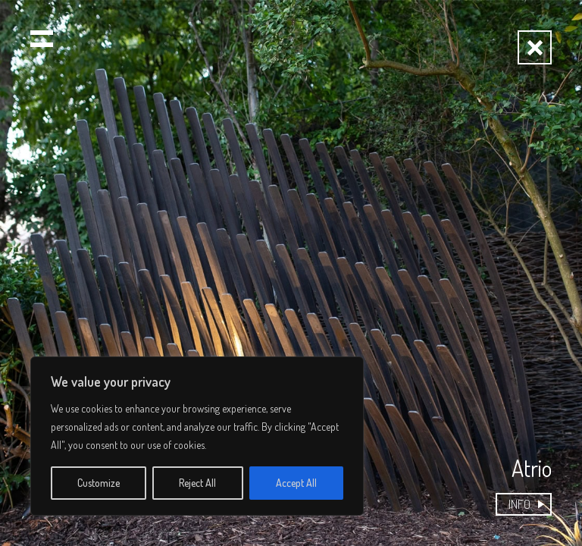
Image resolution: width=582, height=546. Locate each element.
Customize (98, 482)
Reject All (197, 482)
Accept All (296, 482)
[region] (197, 436)
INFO (519, 504)
